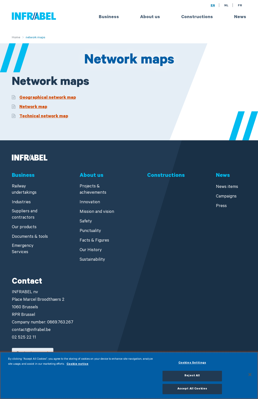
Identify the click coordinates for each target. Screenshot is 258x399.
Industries (21, 202)
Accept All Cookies (192, 391)
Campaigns (226, 196)
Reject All (192, 378)
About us (150, 17)
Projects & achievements (93, 189)
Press (221, 206)
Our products (24, 227)
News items (227, 187)
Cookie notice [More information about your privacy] (77, 366)
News (240, 17)
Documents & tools (30, 237)
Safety (86, 221)
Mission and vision (97, 212)
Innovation (90, 202)
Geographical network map (47, 98)
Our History (91, 250)
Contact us (27, 353)
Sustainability (92, 260)
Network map (33, 107)
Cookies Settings (192, 365)
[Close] (249, 376)
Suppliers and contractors (24, 214)
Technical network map (43, 116)
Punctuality (90, 231)
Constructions (197, 17)
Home (16, 38)
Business (109, 17)
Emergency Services (23, 249)
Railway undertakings (24, 189)
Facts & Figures (94, 241)
